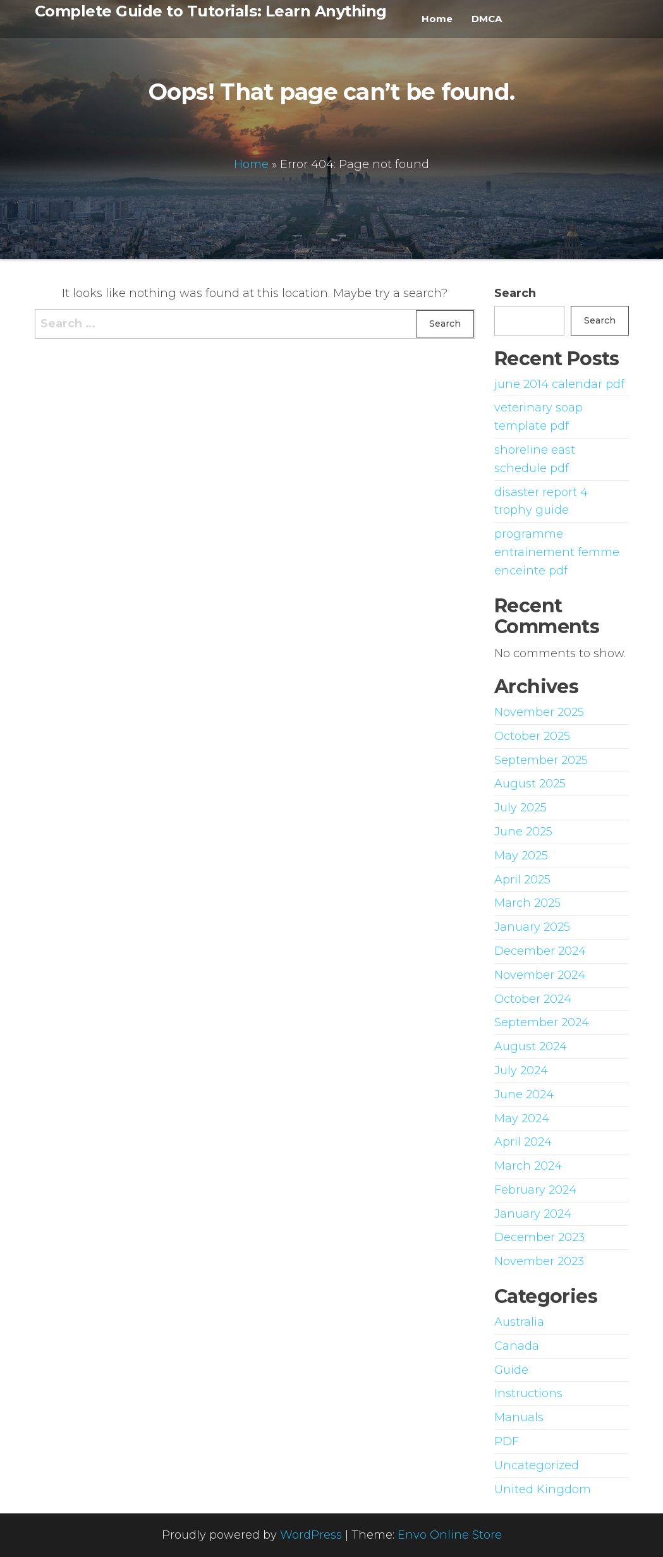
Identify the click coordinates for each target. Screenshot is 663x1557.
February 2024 (535, 1190)
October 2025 (532, 736)
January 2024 (532, 1214)
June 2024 (524, 1094)
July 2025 (520, 808)
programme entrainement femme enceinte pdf (556, 552)
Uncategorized (536, 1465)
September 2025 (541, 760)
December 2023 (539, 1237)
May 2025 (521, 856)
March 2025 (527, 903)
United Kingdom (542, 1489)
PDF (506, 1441)
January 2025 (532, 927)
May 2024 (521, 1118)
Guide (511, 1370)
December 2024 (540, 951)
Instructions (528, 1393)
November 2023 (539, 1261)
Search (515, 293)
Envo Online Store (450, 1535)
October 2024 (532, 999)
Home (437, 19)
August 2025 (530, 784)
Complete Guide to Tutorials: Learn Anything (211, 11)
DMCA (486, 19)
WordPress (311, 1535)
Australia (519, 1322)
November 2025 (539, 712)
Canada (516, 1346)
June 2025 (523, 832)
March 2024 (528, 1166)
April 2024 (523, 1142)
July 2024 (521, 1070)
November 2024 (539, 975)
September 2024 (541, 1022)
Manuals (519, 1417)
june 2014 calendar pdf (559, 384)
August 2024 (530, 1046)
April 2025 (522, 880)
